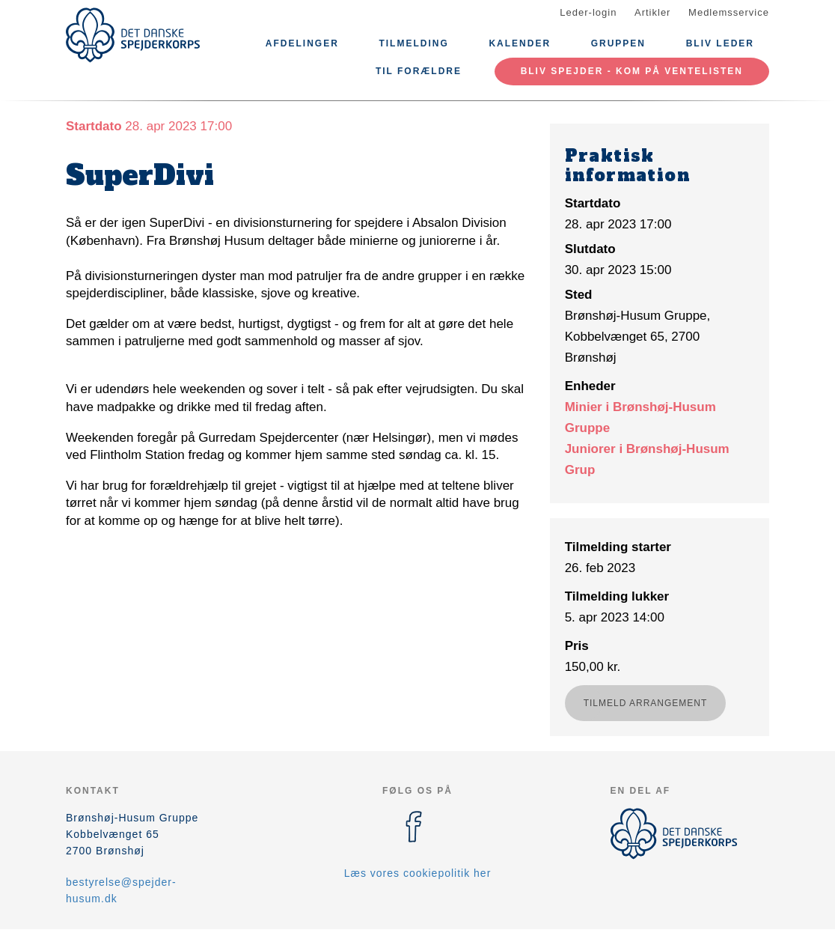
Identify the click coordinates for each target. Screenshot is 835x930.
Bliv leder (720, 43)
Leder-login (588, 12)
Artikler (652, 12)
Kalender (520, 43)
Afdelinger (302, 43)
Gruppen (618, 43)
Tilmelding (413, 43)
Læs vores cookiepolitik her (418, 873)
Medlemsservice (728, 12)
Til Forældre (419, 71)
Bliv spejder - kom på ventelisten (632, 71)
